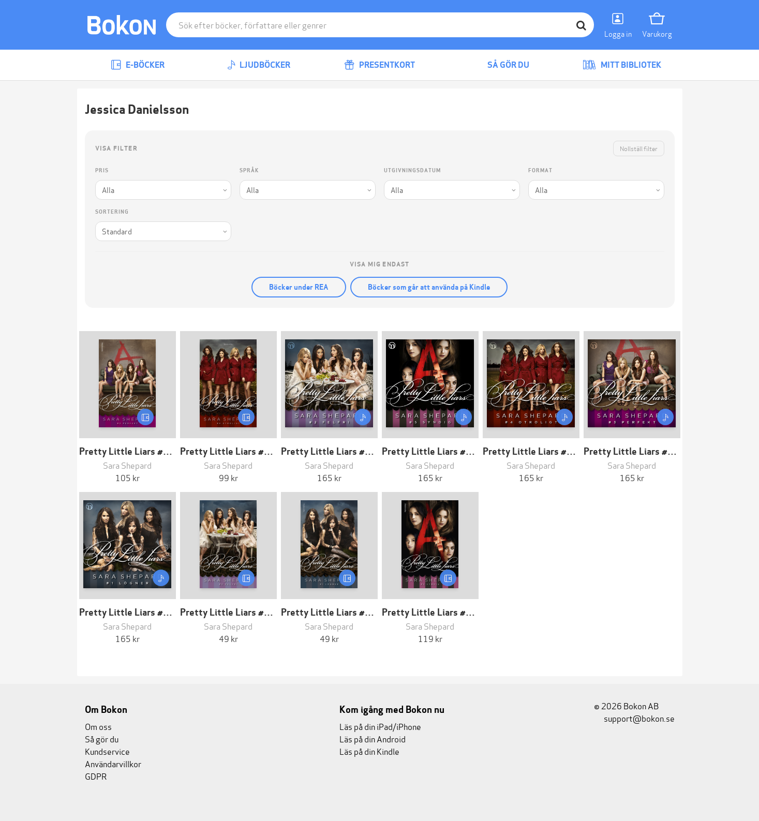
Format (540, 170)
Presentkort (379, 64)
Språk (249, 170)
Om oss (98, 726)
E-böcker (138, 64)
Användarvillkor (113, 763)
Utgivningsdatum (412, 170)
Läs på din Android (372, 738)
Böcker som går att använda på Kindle (429, 287)
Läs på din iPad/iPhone (380, 726)
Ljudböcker (258, 64)
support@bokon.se (634, 718)
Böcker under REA (299, 287)
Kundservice (107, 751)
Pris (102, 170)
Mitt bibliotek (622, 64)
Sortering (112, 211)
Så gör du (500, 64)
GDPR (96, 776)
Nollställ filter (639, 148)
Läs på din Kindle (369, 751)
